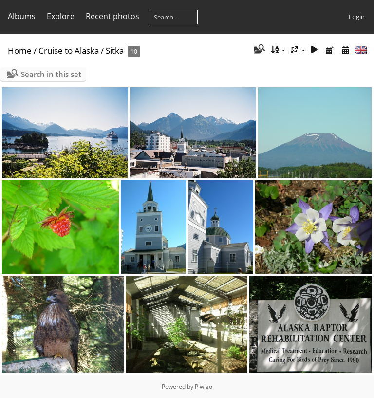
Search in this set (51, 74)
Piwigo (203, 386)
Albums (22, 16)
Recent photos (112, 16)
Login (357, 16)
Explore (61, 16)
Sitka (115, 50)
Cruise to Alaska (68, 50)
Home (20, 50)
